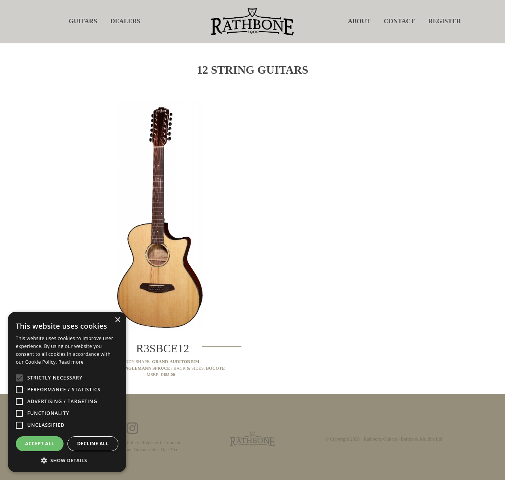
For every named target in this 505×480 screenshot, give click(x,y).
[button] (67, 460)
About (359, 21)
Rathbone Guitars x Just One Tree (146, 449)
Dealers (125, 21)
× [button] (117, 320)
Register (444, 21)
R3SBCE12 (162, 348)
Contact (399, 21)
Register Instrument (161, 442)
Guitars (83, 21)
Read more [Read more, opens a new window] (71, 362)
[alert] (67, 392)
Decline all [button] (93, 443)
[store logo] (252, 21)
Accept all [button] (39, 443)
